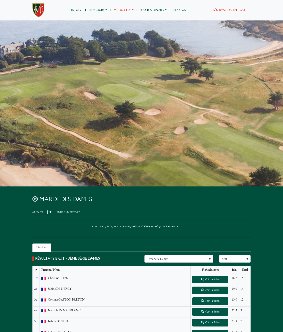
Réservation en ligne (229, 10)
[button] (98, 10)
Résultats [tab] (42, 247)
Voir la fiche (210, 279)
